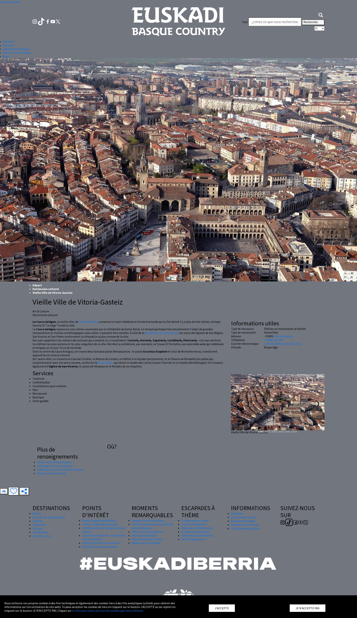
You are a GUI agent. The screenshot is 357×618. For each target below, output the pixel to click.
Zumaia (37, 528)
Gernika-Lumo (42, 536)
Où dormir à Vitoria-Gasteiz (54, 462)
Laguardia (39, 524)
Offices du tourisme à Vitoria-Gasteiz (60, 469)
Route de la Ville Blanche (197, 528)
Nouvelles (237, 513)
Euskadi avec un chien (194, 520)
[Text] (274, 21)
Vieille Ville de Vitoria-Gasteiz (101, 543)
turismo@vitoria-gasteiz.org (282, 343)
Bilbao (37, 513)
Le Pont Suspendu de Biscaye (100, 524)
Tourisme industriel (193, 524)
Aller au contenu (10, 2)
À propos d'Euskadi (243, 521)
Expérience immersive (245, 524)
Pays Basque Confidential (197, 535)
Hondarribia (40, 532)
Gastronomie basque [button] (16, 49)
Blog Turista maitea (243, 517)
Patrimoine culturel (46, 289)
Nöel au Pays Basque (144, 535)
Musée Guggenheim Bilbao (99, 520)
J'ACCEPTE (222, 608)
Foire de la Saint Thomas (147, 539)
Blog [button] (6, 56)
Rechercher (313, 22)
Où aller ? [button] (9, 41)
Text (245, 22)
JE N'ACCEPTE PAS (307, 608)
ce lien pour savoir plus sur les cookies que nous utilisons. (108, 610)
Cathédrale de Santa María (161, 333)
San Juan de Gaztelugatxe (49, 517)
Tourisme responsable (245, 528)
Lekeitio (38, 521)
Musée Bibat (105, 362)
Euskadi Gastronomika (195, 532)
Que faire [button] (8, 45)
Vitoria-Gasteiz (88, 322)
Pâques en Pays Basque (146, 543)
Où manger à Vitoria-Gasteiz (55, 466)
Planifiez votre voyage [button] (17, 53)
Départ (37, 285)
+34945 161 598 (273, 340)
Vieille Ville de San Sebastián (100, 546)
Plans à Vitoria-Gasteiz (51, 473)
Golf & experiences (193, 539)
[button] (321, 14)
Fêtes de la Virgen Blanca (147, 532)
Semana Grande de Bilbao (148, 520)
